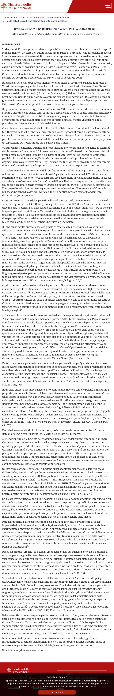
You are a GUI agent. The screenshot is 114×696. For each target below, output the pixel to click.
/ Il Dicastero (26, 17)
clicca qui (36, 686)
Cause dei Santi (11, 17)
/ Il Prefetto (40, 17)
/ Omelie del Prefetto (58, 17)
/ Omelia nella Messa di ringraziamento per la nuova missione (34, 20)
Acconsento (57, 692)
